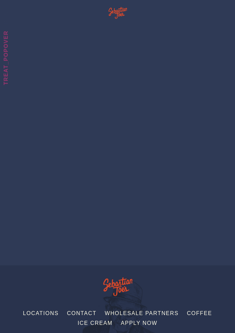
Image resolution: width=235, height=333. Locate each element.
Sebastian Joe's (117, 9)
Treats (6, 15)
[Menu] (229, 8)
